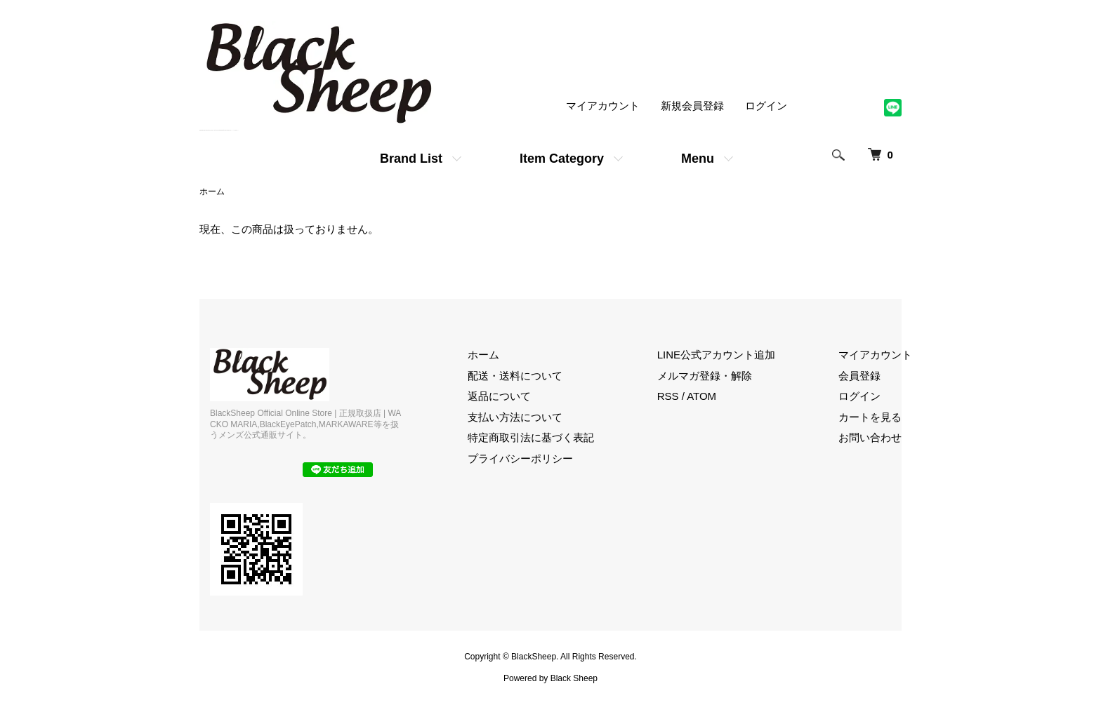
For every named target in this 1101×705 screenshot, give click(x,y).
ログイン (766, 106)
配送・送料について (515, 376)
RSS (668, 396)
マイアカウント (603, 106)
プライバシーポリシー (520, 458)
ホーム (212, 191)
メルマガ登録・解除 (704, 376)
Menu (697, 159)
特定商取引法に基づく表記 (531, 437)
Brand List (411, 159)
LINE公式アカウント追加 (716, 355)
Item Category (562, 159)
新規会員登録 (692, 106)
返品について (499, 396)
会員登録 (859, 376)
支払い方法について (515, 417)
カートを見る (870, 417)
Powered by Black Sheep (550, 678)
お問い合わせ (870, 437)
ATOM (701, 396)
